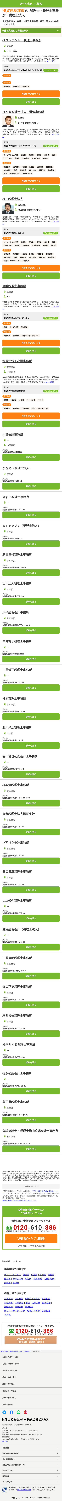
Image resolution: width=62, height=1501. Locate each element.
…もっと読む (50, 61)
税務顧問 (8, 1298)
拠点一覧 (4, 1441)
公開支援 (46, 1310)
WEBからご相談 (31, 1238)
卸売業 (7, 1282)
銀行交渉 (46, 1302)
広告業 (28, 1278)
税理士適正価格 (8, 1384)
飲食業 (51, 1274)
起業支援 (46, 1298)
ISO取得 (29, 1306)
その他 (16, 1282)
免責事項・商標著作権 (10, 1453)
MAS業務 (19, 1302)
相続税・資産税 (32, 1298)
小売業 (42, 1274)
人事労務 (36, 1302)
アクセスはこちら (50, 70)
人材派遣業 (49, 1278)
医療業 (7, 1278)
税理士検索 (27, 1351)
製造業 (34, 1274)
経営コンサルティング (14, 1310)
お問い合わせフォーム (11, 1364)
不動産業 (37, 1278)
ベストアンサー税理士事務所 (21, 40)
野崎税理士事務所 (14, 286)
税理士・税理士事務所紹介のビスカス (11, 1351)
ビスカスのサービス (10, 1357)
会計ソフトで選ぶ (9, 1391)
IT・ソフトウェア (12, 1274)
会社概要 (5, 1448)
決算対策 (19, 1298)
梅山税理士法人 (12, 199)
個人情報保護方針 (8, 1459)
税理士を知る (7, 1404)
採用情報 (5, 1476)
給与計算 (19, 1306)
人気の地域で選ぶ (9, 1398)
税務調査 (8, 1302)
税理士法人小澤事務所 (17, 361)
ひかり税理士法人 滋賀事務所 (23, 112)
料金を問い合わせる (31, 94)
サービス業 (18, 1278)
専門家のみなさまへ (10, 1370)
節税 (28, 1302)
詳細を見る (31, 101)
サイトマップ (7, 1482)
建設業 (26, 1274)
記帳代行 (8, 1306)
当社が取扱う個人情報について (13, 1465)
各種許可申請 (33, 1310)
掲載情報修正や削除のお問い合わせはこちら (19, 1200)
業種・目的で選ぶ (9, 1377)
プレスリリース (8, 1470)
